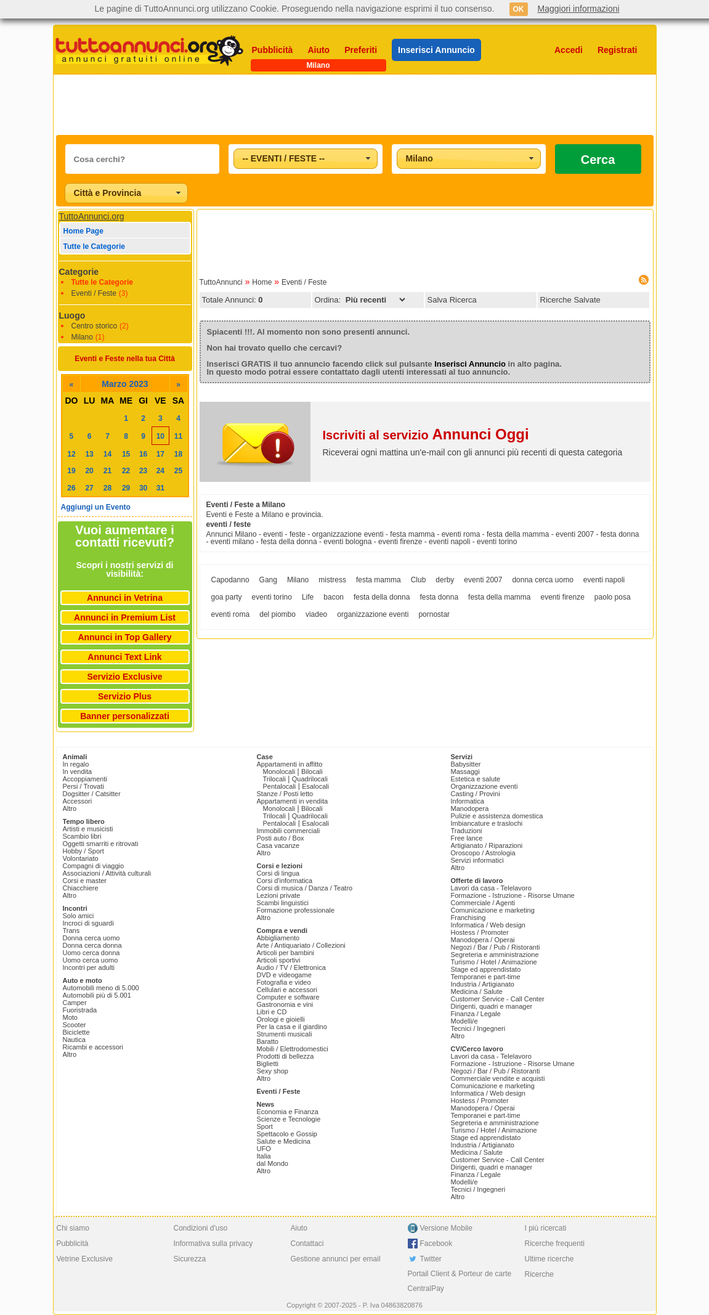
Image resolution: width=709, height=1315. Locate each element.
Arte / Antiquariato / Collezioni (301, 945)
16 (143, 454)
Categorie (79, 272)
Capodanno (230, 580)
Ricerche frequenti (555, 1243)
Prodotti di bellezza (285, 1056)
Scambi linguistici (283, 902)
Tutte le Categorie (94, 246)
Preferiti (360, 50)
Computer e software (288, 997)
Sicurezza (190, 1259)
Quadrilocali (310, 779)
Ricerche (539, 1274)
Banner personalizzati (124, 716)
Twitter (431, 1259)
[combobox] (305, 159)
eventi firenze (562, 597)
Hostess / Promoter (480, 932)
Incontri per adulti (89, 967)
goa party (226, 597)
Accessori (77, 801)
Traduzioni (466, 830)
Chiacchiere (81, 888)
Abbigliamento (278, 938)
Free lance (467, 838)
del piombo (277, 614)
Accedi (568, 50)
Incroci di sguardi (88, 923)
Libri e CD (272, 1012)
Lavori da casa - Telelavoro (491, 888)
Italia (264, 1156)
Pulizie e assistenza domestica (497, 816)
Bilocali (312, 771)
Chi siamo (73, 1228)
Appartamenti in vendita (292, 801)
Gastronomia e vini (285, 1004)
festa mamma (378, 580)
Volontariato (81, 858)
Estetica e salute (476, 779)
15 (126, 454)
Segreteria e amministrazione (495, 954)
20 (89, 470)
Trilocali (274, 779)
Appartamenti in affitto (290, 764)
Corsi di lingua (278, 873)
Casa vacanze (278, 845)
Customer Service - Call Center (498, 999)
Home (262, 282)
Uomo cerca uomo (90, 960)
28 (107, 488)
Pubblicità (272, 50)
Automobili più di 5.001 (97, 995)
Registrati (618, 50)
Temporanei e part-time (486, 976)
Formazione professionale (296, 910)
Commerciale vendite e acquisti (498, 1078)
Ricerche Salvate (570, 299)
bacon (333, 597)
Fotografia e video (284, 982)
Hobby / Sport (83, 851)
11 (178, 436)
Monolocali (279, 771)
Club (418, 580)
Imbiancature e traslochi (487, 823)
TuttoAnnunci (221, 282)
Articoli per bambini (286, 952)
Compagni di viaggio (93, 865)
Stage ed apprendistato (486, 969)
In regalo (76, 764)
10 (160, 436)
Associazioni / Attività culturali (107, 873)
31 (160, 488)
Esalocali (315, 786)
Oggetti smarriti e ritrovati (101, 843)
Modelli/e (464, 1021)
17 (160, 454)
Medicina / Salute (477, 991)
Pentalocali (279, 786)
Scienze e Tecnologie (289, 1119)
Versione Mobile (446, 1228)
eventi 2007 (483, 580)
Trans (71, 930)
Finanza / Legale (476, 1013)
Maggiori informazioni (579, 9)
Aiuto (318, 50)
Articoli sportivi (279, 960)
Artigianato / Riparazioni (487, 845)
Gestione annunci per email (336, 1259)
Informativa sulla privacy (213, 1243)
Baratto (267, 1041)
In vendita (77, 771)
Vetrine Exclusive (85, 1259)
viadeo (316, 614)
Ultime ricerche (549, 1259)
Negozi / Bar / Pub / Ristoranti (495, 947)
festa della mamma (499, 597)
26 (71, 488)
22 (126, 470)
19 (71, 470)
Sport (265, 1126)
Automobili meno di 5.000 (101, 987)
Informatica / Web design (488, 925)
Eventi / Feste (93, 293)
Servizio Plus (125, 696)
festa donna (438, 597)
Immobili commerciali (288, 830)
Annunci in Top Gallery (124, 637)
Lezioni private (279, 895)
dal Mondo (272, 1163)
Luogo (72, 315)
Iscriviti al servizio (426, 435)
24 (160, 470)
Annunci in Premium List (125, 617)
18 (178, 454)
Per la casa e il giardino (292, 1026)
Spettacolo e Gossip (287, 1134)
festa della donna (382, 597)
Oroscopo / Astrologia (483, 853)
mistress (332, 580)
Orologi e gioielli (281, 1019)
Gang (268, 580)
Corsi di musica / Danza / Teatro (305, 888)
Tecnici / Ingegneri (478, 1028)
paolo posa (612, 597)
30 (143, 488)
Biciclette (76, 1032)
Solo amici (78, 915)
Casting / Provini (475, 793)
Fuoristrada (80, 1010)
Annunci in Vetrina (125, 598)
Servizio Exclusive (124, 677)
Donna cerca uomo (91, 938)
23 (143, 470)
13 (89, 454)
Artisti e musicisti (88, 829)
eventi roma (230, 614)
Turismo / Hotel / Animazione (494, 962)
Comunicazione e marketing (493, 910)
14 (107, 454)
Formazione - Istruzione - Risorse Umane (513, 895)
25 (178, 470)
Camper (75, 1002)
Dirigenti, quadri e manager (492, 1006)
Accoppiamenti (85, 779)
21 (107, 470)
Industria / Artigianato (482, 984)
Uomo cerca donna (91, 952)
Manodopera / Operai (483, 939)
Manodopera (470, 808)
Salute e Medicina (283, 1141)
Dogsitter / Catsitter (92, 793)
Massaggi (465, 771)
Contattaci (307, 1243)
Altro (70, 808)
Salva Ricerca (452, 299)
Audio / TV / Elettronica (291, 967)
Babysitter (466, 764)
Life (308, 597)
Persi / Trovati (83, 786)
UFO (264, 1148)
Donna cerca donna (92, 945)
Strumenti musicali (284, 1034)
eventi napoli (604, 580)
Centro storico (94, 326)
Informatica (467, 801)
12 (71, 454)
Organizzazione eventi (484, 786)
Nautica (74, 1039)
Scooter (74, 1024)
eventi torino (272, 597)
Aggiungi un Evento (96, 507)
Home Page (83, 231)
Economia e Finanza (287, 1111)
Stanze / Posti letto (285, 793)
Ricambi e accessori (93, 1047)
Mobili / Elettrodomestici (292, 1048)
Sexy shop (272, 1071)
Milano (82, 337)
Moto (70, 1017)
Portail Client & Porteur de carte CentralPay (460, 1281)
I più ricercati (546, 1228)
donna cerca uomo (542, 580)
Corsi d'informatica (285, 880)
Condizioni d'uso (201, 1228)
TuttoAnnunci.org (91, 216)
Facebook (436, 1243)
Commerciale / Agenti (483, 902)
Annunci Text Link (124, 657)
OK (518, 9)
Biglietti (267, 1063)
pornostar (434, 614)
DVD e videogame (284, 975)
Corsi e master (85, 880)
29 (126, 488)
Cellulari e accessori (287, 989)
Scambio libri (82, 836)
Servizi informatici (477, 860)
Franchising (468, 917)
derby (445, 580)
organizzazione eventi (372, 614)
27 (89, 488)
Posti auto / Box (280, 838)
